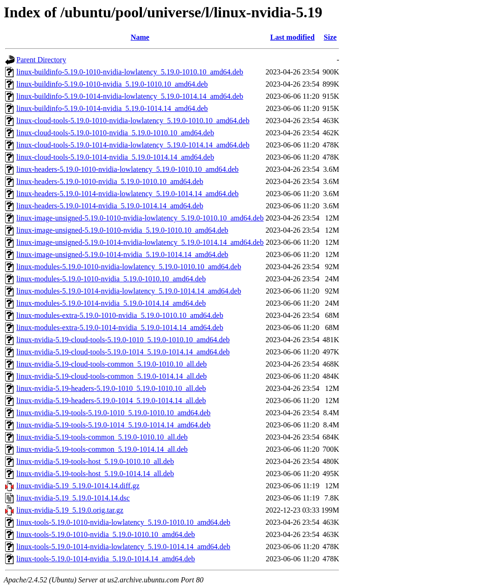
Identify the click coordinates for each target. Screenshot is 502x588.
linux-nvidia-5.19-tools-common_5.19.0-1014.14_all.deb (102, 449)
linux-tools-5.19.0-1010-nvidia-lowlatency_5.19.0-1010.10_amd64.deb (123, 522)
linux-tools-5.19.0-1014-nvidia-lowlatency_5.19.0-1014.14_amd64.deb (123, 547)
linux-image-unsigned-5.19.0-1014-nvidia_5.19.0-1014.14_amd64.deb (122, 254)
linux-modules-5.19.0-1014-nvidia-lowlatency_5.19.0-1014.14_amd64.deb (128, 291)
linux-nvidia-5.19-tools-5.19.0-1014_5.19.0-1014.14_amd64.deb (113, 425)
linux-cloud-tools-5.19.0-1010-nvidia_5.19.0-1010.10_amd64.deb (115, 133)
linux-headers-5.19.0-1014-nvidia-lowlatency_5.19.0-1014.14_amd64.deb (127, 194)
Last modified (292, 37)
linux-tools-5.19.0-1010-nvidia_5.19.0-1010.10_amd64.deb (105, 534)
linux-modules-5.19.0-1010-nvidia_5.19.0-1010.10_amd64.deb (111, 279)
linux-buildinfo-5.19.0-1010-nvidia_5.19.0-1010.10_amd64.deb (112, 84)
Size (330, 37)
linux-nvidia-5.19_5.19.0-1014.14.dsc (73, 498)
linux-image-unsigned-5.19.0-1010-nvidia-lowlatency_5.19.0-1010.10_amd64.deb (140, 218)
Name (140, 37)
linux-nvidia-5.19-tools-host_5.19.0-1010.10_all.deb (95, 461)
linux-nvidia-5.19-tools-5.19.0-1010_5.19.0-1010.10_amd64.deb (113, 413)
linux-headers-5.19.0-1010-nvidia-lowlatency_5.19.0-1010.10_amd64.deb (127, 169)
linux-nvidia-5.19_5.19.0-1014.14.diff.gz (78, 486)
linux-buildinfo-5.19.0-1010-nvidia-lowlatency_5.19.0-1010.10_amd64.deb (129, 72)
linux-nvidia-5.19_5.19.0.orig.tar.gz (69, 510)
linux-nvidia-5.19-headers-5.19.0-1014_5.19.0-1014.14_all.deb (111, 400)
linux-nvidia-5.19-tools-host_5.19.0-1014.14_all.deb (95, 474)
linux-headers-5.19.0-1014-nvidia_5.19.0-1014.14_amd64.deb (109, 206)
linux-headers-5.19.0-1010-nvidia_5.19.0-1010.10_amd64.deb (109, 181)
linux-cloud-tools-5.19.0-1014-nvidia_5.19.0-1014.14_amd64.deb (115, 157)
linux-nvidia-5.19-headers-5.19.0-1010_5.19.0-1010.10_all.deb (111, 388)
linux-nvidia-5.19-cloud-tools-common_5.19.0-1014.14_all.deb (111, 376)
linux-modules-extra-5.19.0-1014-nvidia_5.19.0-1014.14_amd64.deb (119, 327)
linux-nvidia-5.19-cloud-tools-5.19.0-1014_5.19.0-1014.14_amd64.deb (123, 352)
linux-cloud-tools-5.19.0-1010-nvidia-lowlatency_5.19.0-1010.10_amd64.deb (133, 121)
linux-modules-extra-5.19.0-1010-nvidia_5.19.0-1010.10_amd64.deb (119, 315)
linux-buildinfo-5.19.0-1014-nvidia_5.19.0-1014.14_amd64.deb (112, 108)
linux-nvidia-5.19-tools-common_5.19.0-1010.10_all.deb (102, 437)
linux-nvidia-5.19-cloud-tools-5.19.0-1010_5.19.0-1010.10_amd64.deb (123, 340)
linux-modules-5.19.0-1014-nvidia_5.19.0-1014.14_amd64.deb (111, 303)
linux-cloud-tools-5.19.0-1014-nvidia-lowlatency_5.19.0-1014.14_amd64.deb (133, 145)
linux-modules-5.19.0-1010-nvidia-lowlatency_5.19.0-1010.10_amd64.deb (128, 267)
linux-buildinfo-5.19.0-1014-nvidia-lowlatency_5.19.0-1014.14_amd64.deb (129, 96)
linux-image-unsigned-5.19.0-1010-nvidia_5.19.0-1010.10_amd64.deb (122, 230)
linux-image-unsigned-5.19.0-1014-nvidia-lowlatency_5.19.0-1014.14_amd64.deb (140, 242)
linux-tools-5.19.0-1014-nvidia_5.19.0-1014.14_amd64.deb (105, 559)
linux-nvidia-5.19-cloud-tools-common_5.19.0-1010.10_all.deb (111, 364)
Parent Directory (41, 60)
